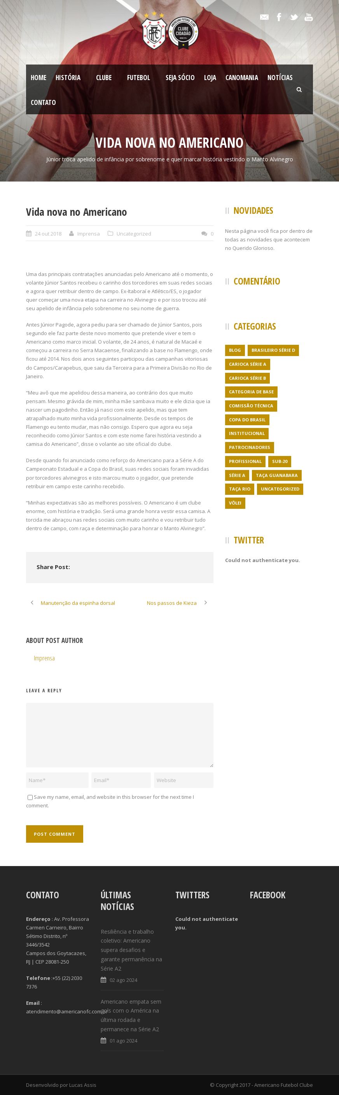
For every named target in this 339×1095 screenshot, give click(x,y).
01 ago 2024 (123, 1040)
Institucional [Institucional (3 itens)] (247, 433)
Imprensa (88, 233)
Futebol (138, 77)
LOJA (210, 77)
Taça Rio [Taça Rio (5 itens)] (239, 489)
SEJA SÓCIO (180, 77)
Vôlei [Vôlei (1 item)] (235, 503)
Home (38, 77)
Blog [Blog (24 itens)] (235, 350)
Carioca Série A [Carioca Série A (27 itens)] (247, 364)
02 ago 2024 (123, 979)
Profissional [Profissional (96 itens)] (245, 461)
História (68, 77)
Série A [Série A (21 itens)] (237, 475)
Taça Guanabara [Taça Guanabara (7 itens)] (277, 475)
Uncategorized (134, 233)
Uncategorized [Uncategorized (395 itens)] (280, 489)
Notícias (280, 77)
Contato (43, 102)
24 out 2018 (48, 233)
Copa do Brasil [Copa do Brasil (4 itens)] (247, 420)
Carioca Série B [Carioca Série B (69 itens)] (247, 378)
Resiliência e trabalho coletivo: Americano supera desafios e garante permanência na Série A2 (131, 950)
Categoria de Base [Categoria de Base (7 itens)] (251, 392)
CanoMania (241, 77)
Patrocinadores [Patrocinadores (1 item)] (249, 447)
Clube (104, 77)
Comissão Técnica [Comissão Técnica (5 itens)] (251, 406)
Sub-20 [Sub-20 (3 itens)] (279, 461)
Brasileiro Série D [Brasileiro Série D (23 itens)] (273, 350)
